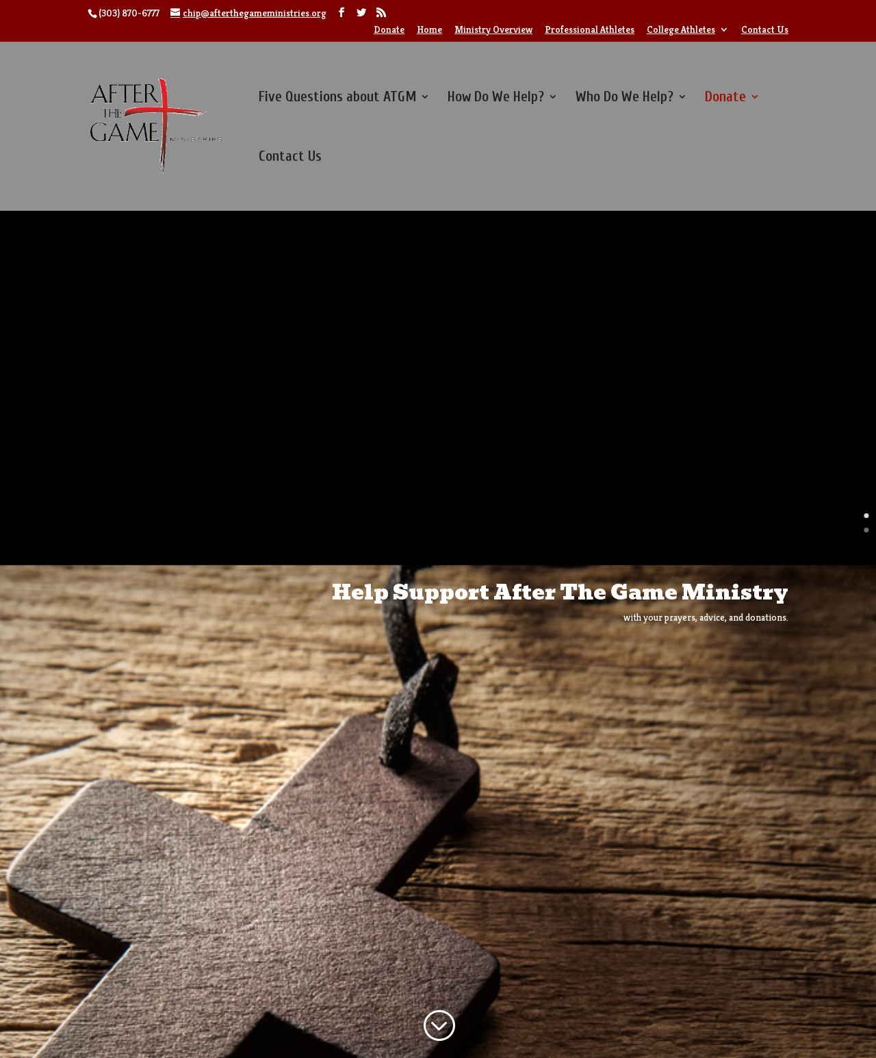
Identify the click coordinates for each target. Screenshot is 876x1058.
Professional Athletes (589, 30)
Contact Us (764, 30)
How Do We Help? (496, 98)
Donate (389, 30)
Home (429, 30)
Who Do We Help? (624, 98)
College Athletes (681, 30)
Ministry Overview (493, 30)
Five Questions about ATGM (337, 98)
